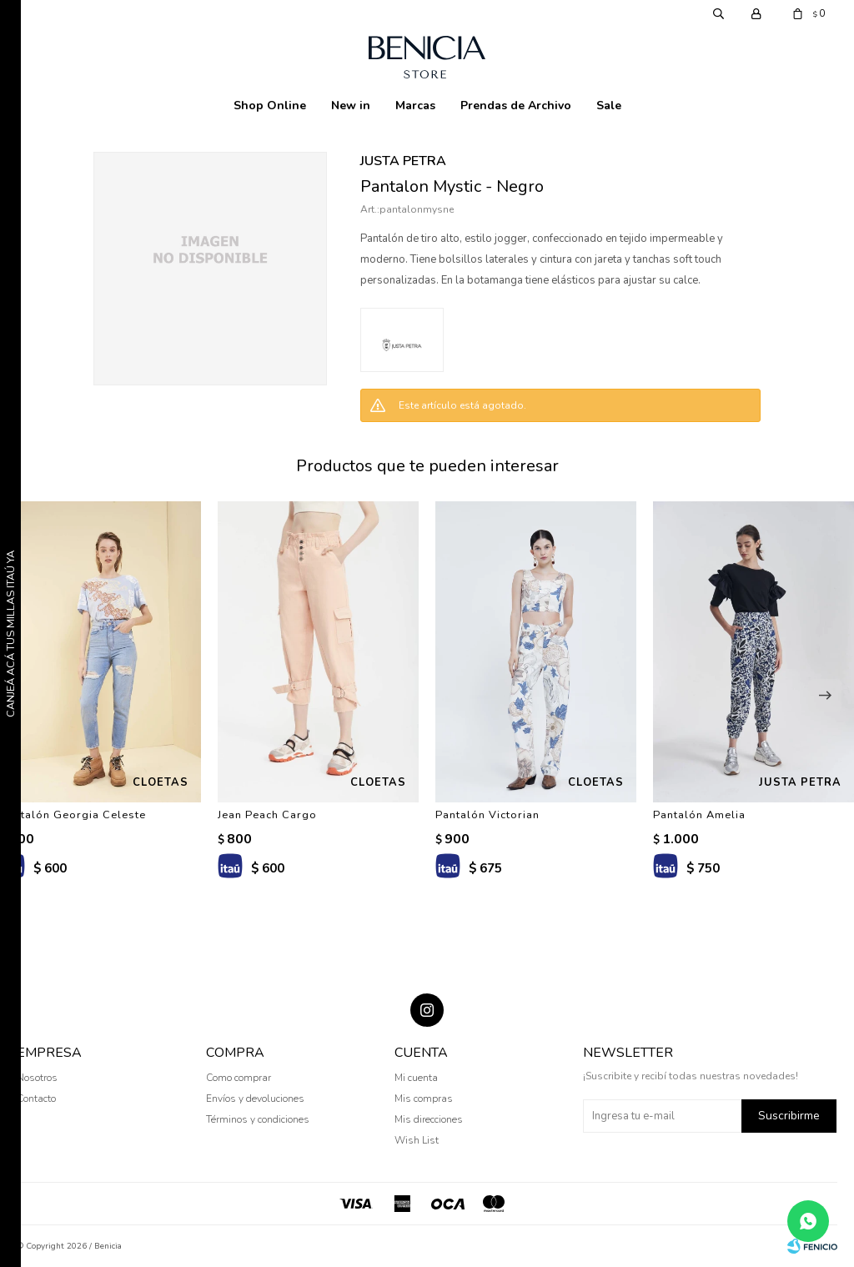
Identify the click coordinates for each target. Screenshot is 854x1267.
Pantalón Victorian (487, 814)
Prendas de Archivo (515, 105)
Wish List (416, 1140)
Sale (608, 105)
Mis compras (423, 1098)
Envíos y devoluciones (255, 1098)
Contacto (36, 1098)
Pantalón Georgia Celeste (73, 814)
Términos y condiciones (257, 1119)
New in (350, 105)
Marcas (415, 105)
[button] (825, 695)
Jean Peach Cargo (267, 814)
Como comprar (238, 1077)
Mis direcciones (428, 1119)
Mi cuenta (416, 1077)
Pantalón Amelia (699, 814)
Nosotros (37, 1077)
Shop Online (270, 105)
